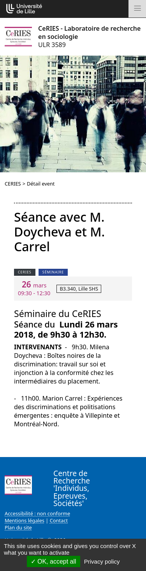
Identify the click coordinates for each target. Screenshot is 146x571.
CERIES (13, 183)
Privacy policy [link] (102, 561)
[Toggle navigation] (137, 9)
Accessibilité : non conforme (37, 513)
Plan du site (18, 527)
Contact (59, 520)
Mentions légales (24, 520)
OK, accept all (53, 561)
